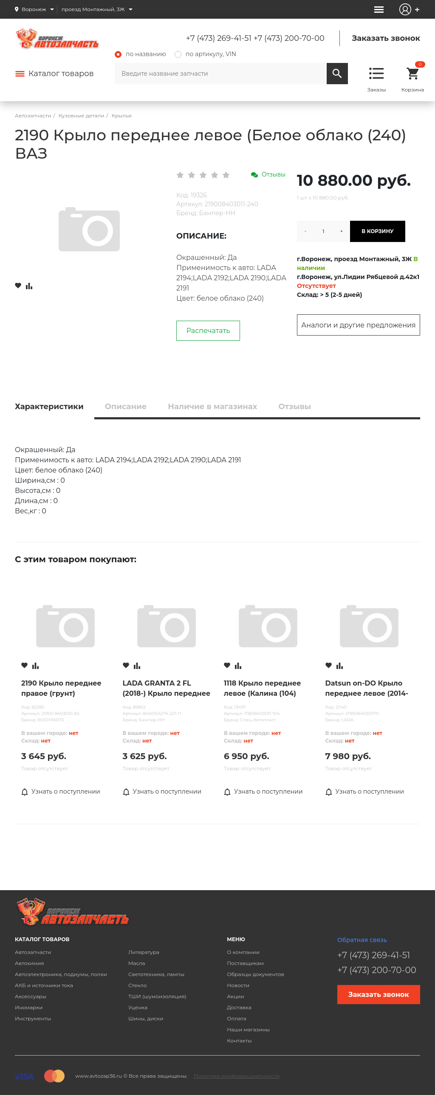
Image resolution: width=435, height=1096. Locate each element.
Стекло (137, 985)
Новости (238, 985)
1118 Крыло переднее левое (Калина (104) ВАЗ (262, 689)
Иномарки (29, 1007)
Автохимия (29, 963)
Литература (143, 952)
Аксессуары (30, 996)
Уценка (137, 1007)
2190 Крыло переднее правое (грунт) (61, 688)
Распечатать (208, 331)
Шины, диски (146, 1018)
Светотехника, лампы (156, 974)
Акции (235, 996)
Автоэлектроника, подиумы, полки (61, 974)
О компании (243, 952)
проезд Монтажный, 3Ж (93, 9)
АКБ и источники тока (44, 985)
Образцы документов (255, 974)
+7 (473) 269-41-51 (218, 38)
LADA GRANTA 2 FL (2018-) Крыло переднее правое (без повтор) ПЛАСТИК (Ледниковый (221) (167, 689)
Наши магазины (248, 1029)
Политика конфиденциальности (237, 1076)
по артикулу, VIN (205, 54)
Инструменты (33, 1018)
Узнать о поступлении (60, 792)
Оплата (236, 1018)
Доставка (239, 1007)
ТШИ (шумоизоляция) (157, 996)
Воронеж (34, 9)
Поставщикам (245, 963)
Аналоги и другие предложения (358, 325)
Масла (136, 963)
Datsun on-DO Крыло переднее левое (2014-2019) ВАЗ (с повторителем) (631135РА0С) (367, 689)
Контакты (239, 1040)
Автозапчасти (33, 952)
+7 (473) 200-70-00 (289, 38)
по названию (140, 54)
